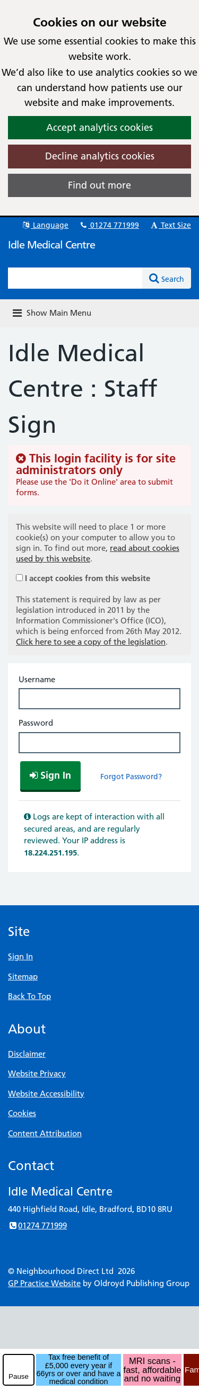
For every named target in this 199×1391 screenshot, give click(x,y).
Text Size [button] (170, 225)
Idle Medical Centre (51, 244)
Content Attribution (45, 1133)
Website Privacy (37, 1073)
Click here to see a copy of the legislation (91, 642)
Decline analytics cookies (99, 156)
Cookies (22, 1113)
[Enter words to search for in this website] (75, 278)
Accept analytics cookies (99, 127)
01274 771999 (109, 225)
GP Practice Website (44, 1283)
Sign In (20, 956)
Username (37, 679)
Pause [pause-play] (18, 1376)
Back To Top (29, 996)
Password (36, 723)
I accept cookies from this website (87, 578)
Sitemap (23, 976)
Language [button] (44, 225)
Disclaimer (27, 1054)
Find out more (99, 185)
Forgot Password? (131, 776)
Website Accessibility (46, 1094)
